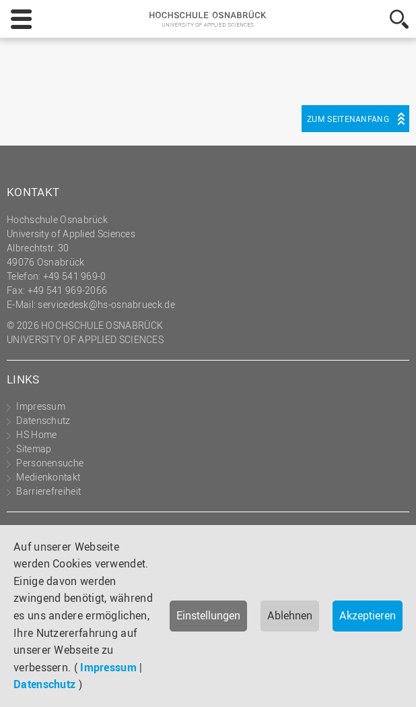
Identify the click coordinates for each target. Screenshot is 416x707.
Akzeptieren (367, 615)
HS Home (36, 434)
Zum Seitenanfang (348, 118)
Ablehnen (289, 615)
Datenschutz (44, 684)
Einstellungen (208, 615)
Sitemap (33, 448)
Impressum (108, 667)
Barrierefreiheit (48, 491)
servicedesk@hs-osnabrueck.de (106, 304)
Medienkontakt (48, 476)
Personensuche (49, 462)
